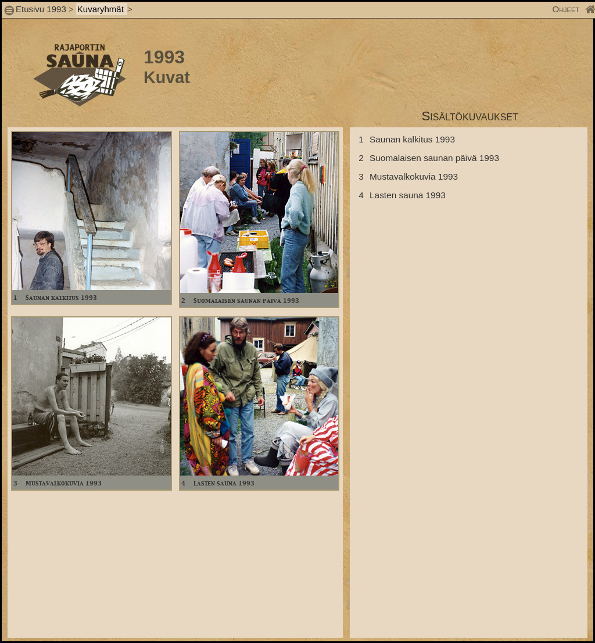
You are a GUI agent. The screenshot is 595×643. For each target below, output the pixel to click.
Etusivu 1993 (41, 9)
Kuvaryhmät (101, 9)
